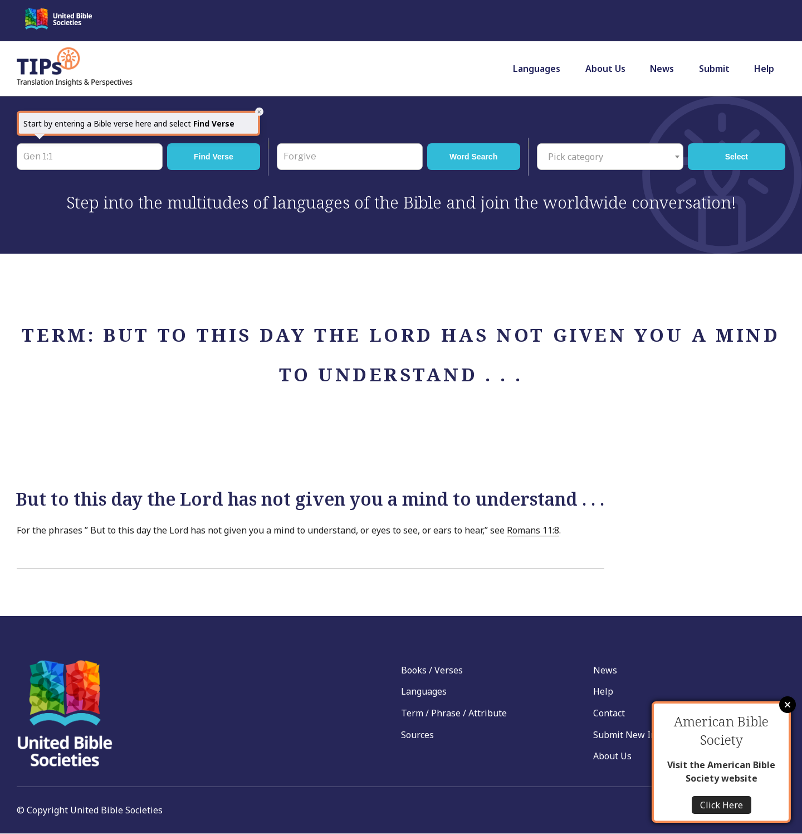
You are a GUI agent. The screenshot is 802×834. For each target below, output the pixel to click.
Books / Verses (432, 670)
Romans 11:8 (533, 530)
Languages (536, 68)
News (662, 68)
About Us (605, 68)
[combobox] (610, 156)
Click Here (721, 805)
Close (787, 704)
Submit (714, 68)
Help (764, 68)
